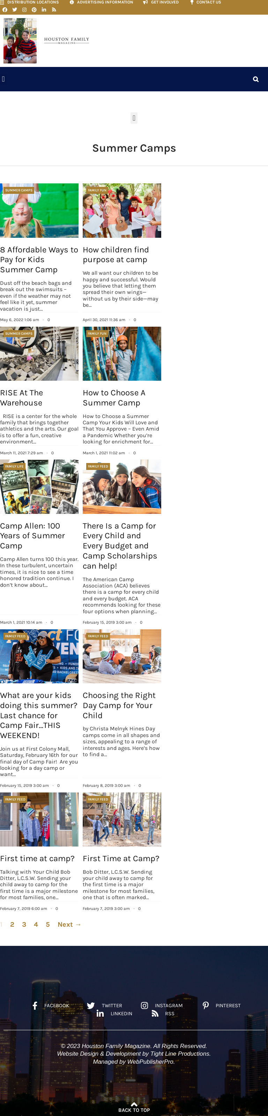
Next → (70, 924)
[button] (3, 79)
